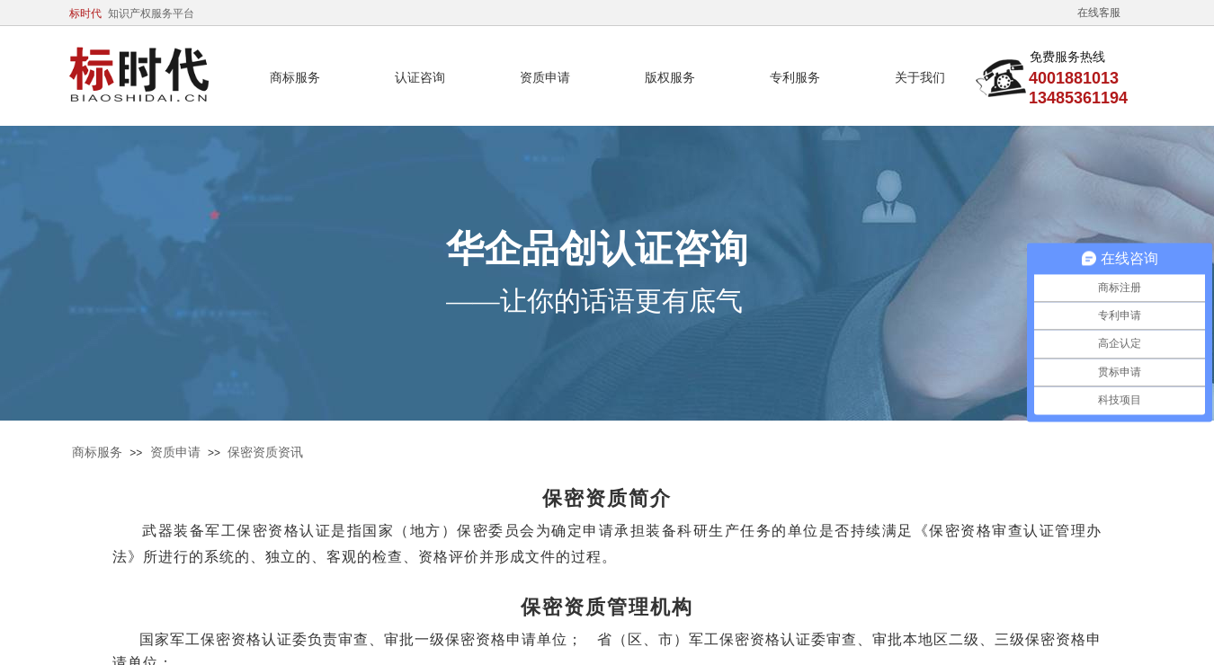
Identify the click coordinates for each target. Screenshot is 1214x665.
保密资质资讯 (265, 452)
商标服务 (97, 452)
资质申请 (175, 452)
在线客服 (1098, 12)
